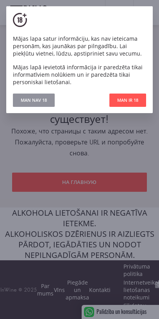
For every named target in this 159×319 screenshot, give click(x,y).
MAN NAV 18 (34, 100)
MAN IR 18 (127, 100)
